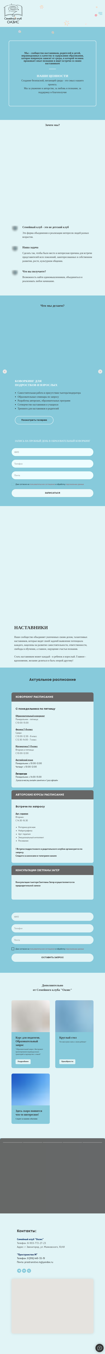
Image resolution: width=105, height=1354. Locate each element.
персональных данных (75, 484)
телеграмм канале (48, 855)
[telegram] (19, 1271)
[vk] (24, 1271)
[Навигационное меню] (100, 13)
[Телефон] (29, 1271)
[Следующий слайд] (100, 371)
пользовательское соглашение (42, 484)
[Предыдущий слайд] (5, 371)
